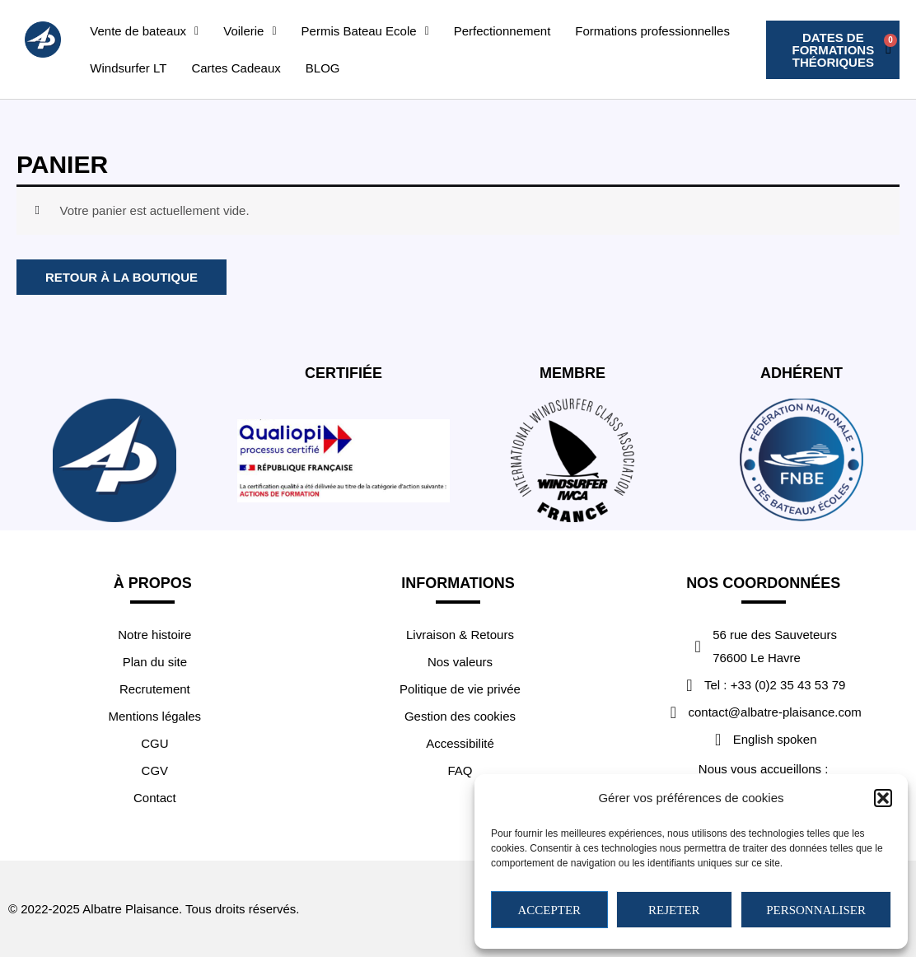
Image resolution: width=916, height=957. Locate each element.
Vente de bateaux (144, 31)
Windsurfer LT (128, 68)
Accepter (549, 910)
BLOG (323, 68)
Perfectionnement (502, 31)
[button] (883, 798)
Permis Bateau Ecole (365, 31)
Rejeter (674, 910)
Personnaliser (816, 910)
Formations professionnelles (652, 31)
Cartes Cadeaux (235, 68)
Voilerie (249, 31)
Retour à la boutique (121, 277)
